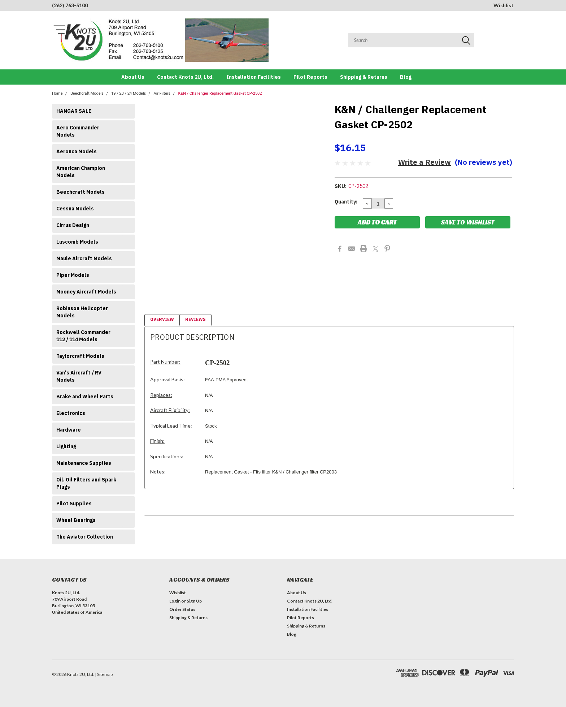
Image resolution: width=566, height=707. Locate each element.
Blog (406, 77)
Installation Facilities (253, 77)
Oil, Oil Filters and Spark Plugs (86, 483)
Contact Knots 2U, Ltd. (185, 77)
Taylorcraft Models (80, 356)
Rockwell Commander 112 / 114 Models (83, 336)
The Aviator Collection (84, 537)
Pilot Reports (310, 77)
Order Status (182, 609)
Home (57, 93)
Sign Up (194, 601)
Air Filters (162, 93)
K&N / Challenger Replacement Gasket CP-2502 (220, 93)
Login (174, 601)
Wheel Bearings (76, 520)
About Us (132, 77)
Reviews (195, 319)
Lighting (66, 446)
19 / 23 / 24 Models (128, 93)
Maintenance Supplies (83, 463)
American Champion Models (80, 172)
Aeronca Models (76, 151)
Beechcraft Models (87, 93)
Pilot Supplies (74, 503)
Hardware (68, 430)
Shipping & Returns (363, 77)
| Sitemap (104, 674)
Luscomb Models (77, 242)
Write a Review (424, 162)
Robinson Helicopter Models (82, 312)
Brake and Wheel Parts (84, 396)
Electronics (70, 413)
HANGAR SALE (73, 111)
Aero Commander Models (77, 131)
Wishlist (503, 5)
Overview (162, 319)
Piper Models (72, 275)
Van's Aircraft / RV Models (78, 376)
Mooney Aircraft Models (86, 291)
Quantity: (346, 201)
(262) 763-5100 (70, 5)
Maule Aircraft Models (84, 258)
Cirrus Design (72, 225)
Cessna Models (75, 208)
